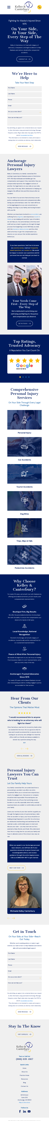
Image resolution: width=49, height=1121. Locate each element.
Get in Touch (24, 323)
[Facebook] (20, 1111)
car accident (35, 214)
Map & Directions (24, 1102)
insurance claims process (21, 229)
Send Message (24, 146)
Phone (10, 99)
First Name (11, 88)
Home (24, 1068)
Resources (24, 1079)
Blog (24, 1082)
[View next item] (26, 748)
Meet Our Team (16, 868)
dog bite (20, 217)
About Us (25, 1072)
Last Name (11, 93)
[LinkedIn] (24, 1111)
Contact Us (24, 59)
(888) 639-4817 (24, 1059)
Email (9, 105)
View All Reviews (24, 756)
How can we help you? (15, 117)
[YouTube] (29, 1111)
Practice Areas (24, 1075)
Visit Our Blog (24, 1034)
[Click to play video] (24, 280)
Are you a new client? (15, 111)
